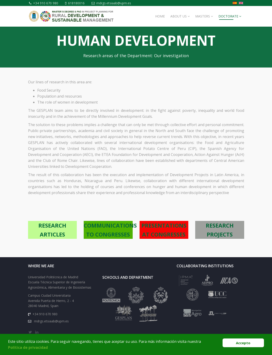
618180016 (78, 3)
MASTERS (202, 22)
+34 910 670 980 (46, 3)
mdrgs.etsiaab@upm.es (52, 9)
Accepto (243, 343)
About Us (178, 22)
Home (160, 22)
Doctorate (228, 22)
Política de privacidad (28, 347)
